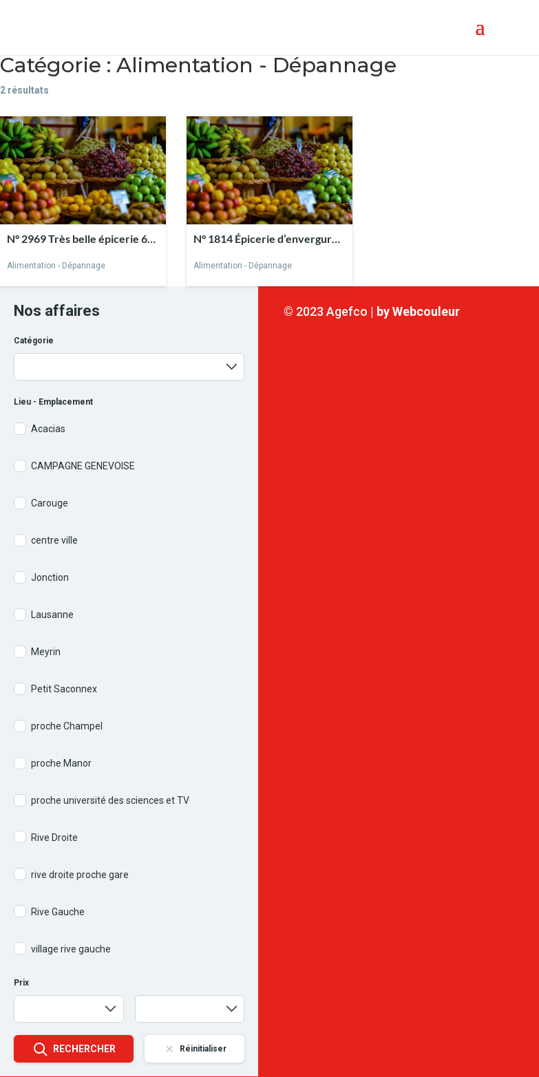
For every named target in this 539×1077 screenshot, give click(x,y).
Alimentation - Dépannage (56, 265)
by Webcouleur (418, 311)
